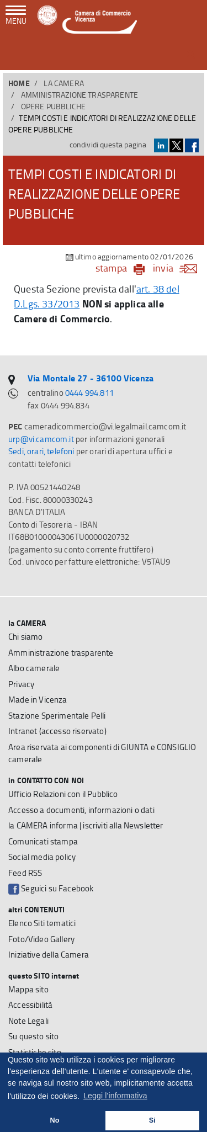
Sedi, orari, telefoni (41, 451)
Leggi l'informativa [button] (115, 1095)
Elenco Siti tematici (42, 923)
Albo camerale (34, 668)
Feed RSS (25, 873)
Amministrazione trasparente (80, 94)
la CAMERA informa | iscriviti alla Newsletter (85, 825)
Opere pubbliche (53, 106)
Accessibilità (30, 1005)
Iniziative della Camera (48, 954)
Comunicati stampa (43, 841)
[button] (190, 55)
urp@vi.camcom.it (41, 439)
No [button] (55, 1120)
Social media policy (42, 857)
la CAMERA (64, 83)
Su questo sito (33, 1036)
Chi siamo (25, 636)
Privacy (21, 684)
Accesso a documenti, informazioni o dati (81, 810)
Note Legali (28, 1021)
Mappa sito (28, 989)
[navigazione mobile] (16, 16)
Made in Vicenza (37, 699)
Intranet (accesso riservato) (57, 731)
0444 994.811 (89, 392)
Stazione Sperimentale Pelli (57, 715)
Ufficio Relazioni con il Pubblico (63, 794)
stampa (111, 267)
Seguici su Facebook (50, 889)
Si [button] (152, 1120)
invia (178, 267)
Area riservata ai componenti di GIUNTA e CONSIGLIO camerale (102, 753)
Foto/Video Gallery (41, 939)
